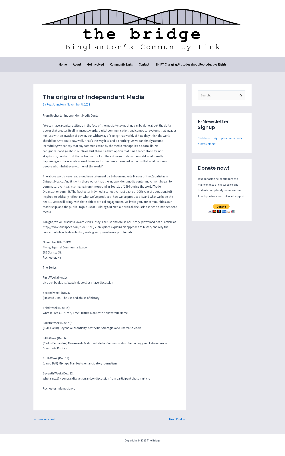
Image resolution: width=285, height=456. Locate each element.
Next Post (177, 419)
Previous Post (44, 419)
